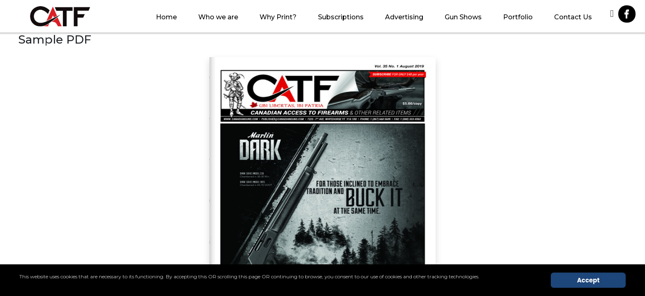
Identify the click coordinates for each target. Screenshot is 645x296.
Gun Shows (463, 17)
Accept (588, 280)
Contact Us (573, 17)
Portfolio (518, 17)
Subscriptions (341, 17)
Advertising (404, 17)
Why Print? (278, 17)
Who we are (218, 17)
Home (166, 17)
